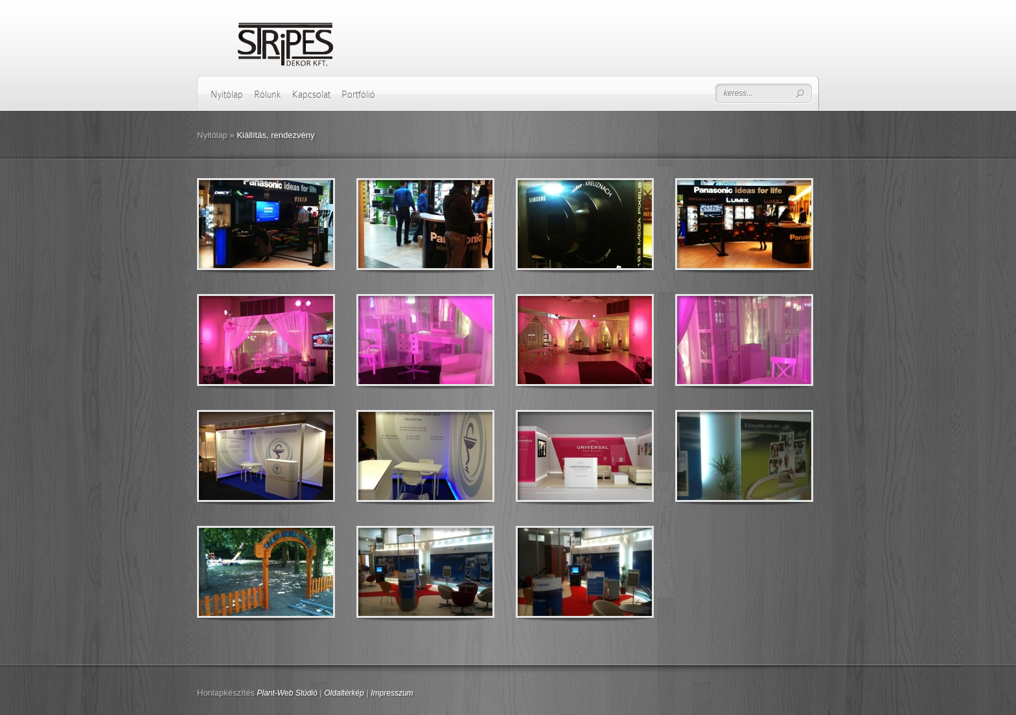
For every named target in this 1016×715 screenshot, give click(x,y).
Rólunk (267, 94)
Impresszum (392, 693)
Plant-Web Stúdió (287, 693)
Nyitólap (227, 94)
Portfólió (358, 94)
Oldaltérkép (344, 693)
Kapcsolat (311, 94)
